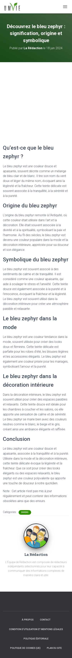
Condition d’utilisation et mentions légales (36, 629)
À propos (28, 619)
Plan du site (54, 648)
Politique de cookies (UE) (25, 648)
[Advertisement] (36, 100)
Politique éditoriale (36, 638)
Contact (45, 619)
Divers (24, 512)
